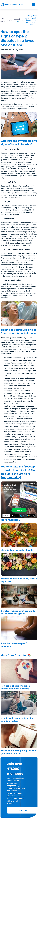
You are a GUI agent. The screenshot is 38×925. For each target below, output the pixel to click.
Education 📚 (17, 20)
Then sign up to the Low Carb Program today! (19, 473)
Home (3, 21)
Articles (9, 20)
